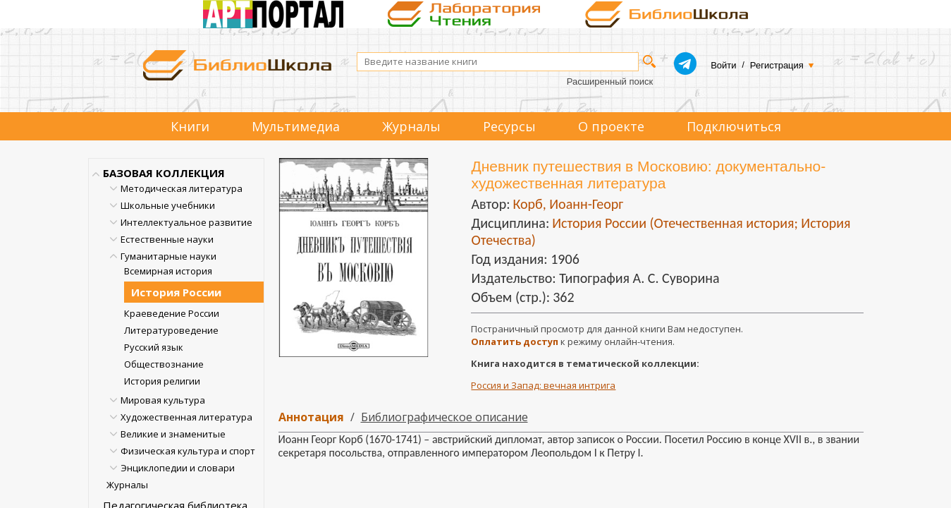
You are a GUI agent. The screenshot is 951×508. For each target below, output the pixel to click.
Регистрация (777, 65)
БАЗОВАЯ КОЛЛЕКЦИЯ (164, 173)
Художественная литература (186, 417)
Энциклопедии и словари (178, 467)
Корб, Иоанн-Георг (568, 203)
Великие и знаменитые (173, 434)
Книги (190, 126)
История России (176, 292)
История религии (162, 381)
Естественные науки (167, 239)
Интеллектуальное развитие (186, 222)
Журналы (411, 126)
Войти (723, 65)
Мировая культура (163, 400)
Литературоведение (171, 330)
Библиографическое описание (444, 417)
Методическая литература (182, 188)
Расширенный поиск (610, 81)
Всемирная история (168, 271)
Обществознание (164, 364)
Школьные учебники (168, 205)
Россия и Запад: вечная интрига (543, 385)
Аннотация (311, 417)
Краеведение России (171, 313)
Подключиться (734, 126)
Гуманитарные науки (168, 256)
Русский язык (153, 347)
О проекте (611, 126)
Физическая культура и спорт (188, 451)
